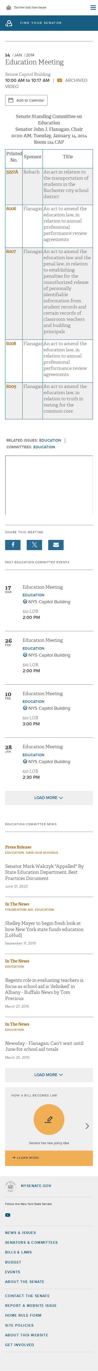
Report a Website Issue (31, 1306)
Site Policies (19, 1325)
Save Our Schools (42, 852)
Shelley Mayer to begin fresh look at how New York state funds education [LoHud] (44, 929)
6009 (11, 387)
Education (50, 440)
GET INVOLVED (19, 1345)
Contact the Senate (27, 1296)
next (87, 1126)
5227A (12, 172)
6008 (11, 344)
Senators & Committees (31, 1242)
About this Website (26, 1335)
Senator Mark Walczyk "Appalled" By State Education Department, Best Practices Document (44, 872)
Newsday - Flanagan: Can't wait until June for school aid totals (44, 1046)
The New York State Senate (30, 7)
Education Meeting (43, 587)
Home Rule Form (23, 1315)
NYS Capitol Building (49, 602)
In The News (17, 904)
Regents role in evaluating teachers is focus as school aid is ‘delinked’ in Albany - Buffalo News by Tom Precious (44, 989)
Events (12, 1272)
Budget (13, 1262)
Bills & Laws (18, 1252)
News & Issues (20, 1233)
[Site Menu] (93, 7)
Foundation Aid (19, 909)
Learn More (28, 1158)
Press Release (18, 847)
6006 (11, 209)
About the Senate (24, 1282)
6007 (11, 252)
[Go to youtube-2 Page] (8, 1215)
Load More (45, 798)
